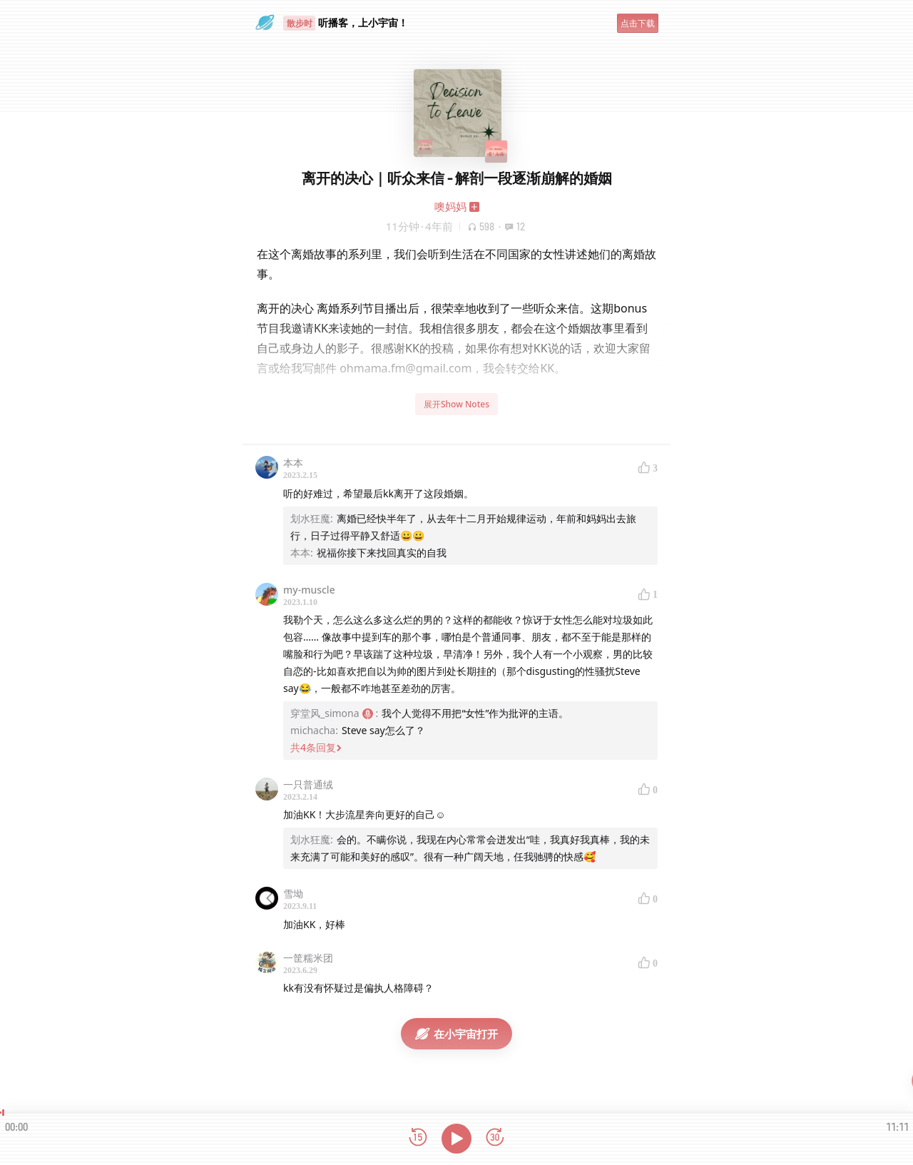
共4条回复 (316, 747)
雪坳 (293, 893)
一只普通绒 (308, 784)
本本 (293, 462)
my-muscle (309, 589)
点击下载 (638, 23)
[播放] (456, 1139)
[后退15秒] (418, 1138)
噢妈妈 (450, 206)
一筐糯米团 (308, 958)
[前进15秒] (495, 1138)
